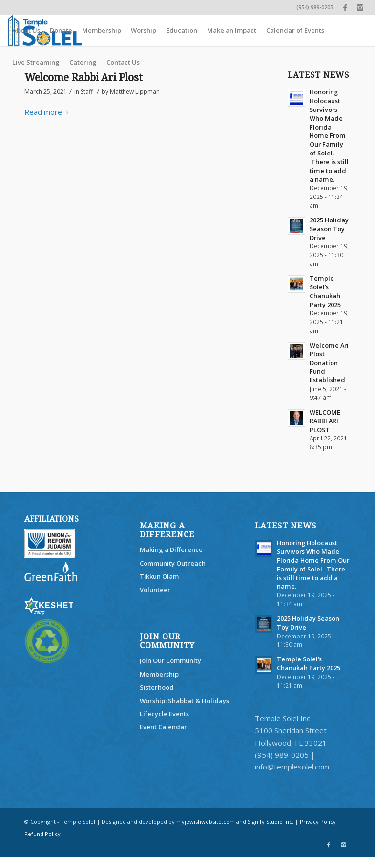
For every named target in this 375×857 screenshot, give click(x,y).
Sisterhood (157, 687)
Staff (87, 92)
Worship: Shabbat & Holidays (184, 700)
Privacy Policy (318, 821)
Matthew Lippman (135, 92)
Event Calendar (163, 727)
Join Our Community (170, 660)
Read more (48, 112)
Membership (159, 674)
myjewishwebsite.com (205, 821)
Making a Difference (171, 549)
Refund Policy (42, 833)
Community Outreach (173, 563)
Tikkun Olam (159, 576)
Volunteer (155, 589)
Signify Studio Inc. (270, 821)
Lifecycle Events (164, 713)
